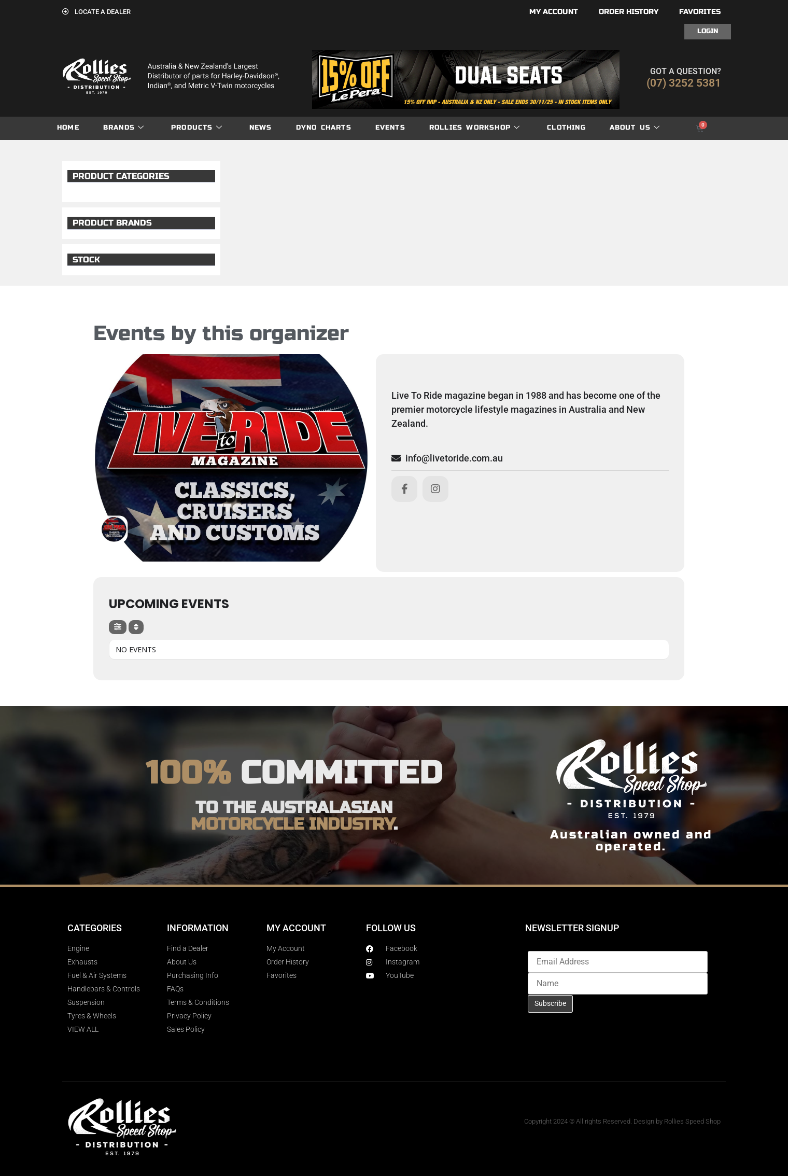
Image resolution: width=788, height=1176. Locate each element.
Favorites (700, 11)
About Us (635, 127)
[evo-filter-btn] (117, 627)
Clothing (566, 127)
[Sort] (136, 627)
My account (553, 11)
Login (707, 31)
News (260, 127)
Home (68, 127)
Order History (628, 11)
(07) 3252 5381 (683, 83)
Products (196, 127)
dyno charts (323, 127)
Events (390, 127)
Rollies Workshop (474, 127)
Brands (123, 127)
